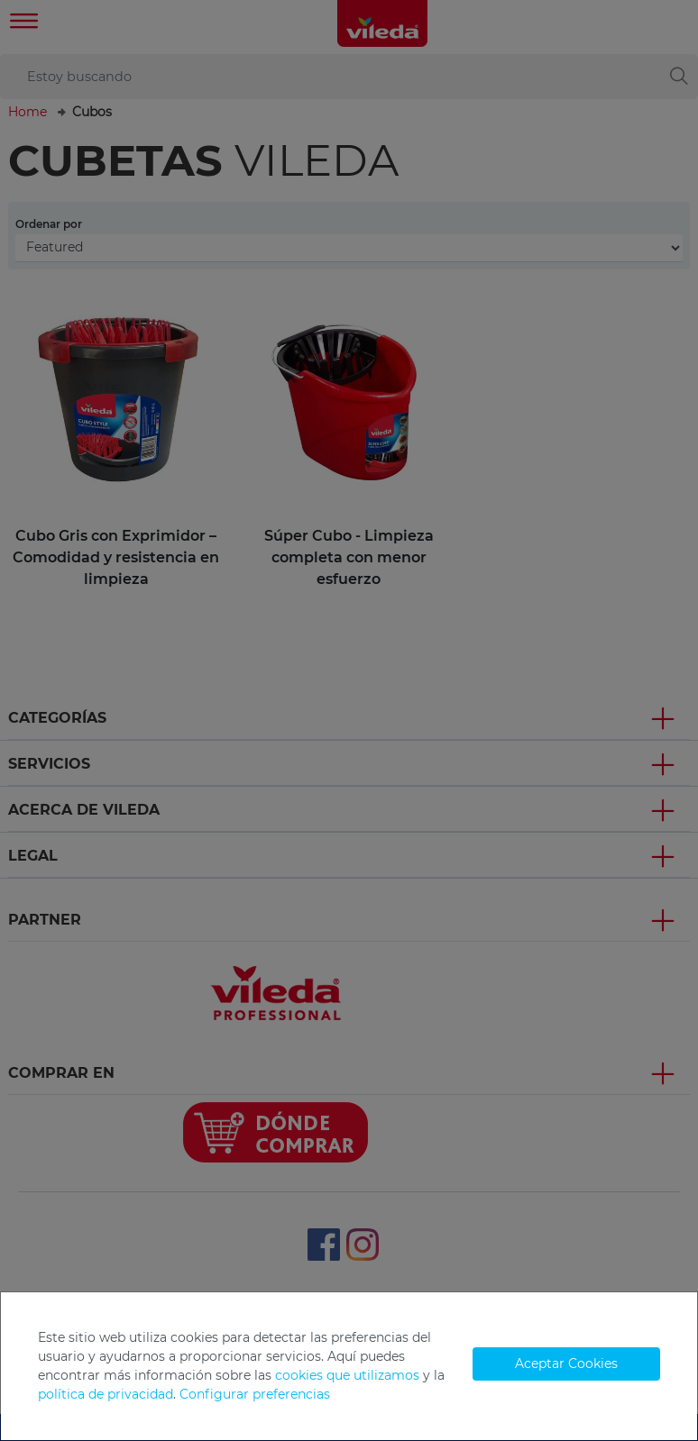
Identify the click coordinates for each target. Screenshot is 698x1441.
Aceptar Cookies (566, 1363)
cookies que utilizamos (347, 1375)
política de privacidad (105, 1394)
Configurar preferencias (254, 1394)
